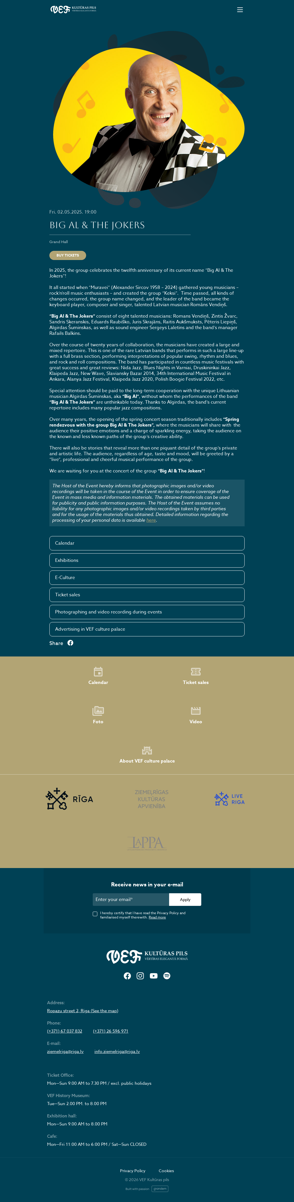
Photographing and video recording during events (108, 612)
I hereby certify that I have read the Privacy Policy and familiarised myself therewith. (142, 915)
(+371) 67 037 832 (64, 1031)
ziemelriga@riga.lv (65, 1051)
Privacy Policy (133, 1170)
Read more (157, 917)
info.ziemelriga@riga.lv (117, 1051)
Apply (185, 899)
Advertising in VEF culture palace (90, 629)
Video (195, 715)
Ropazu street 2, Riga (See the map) (82, 1010)
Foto (98, 715)
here (151, 520)
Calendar (64, 543)
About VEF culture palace (147, 755)
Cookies (166, 1170)
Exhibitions (66, 560)
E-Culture (65, 577)
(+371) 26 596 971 (110, 1031)
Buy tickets (68, 255)
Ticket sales (67, 594)
